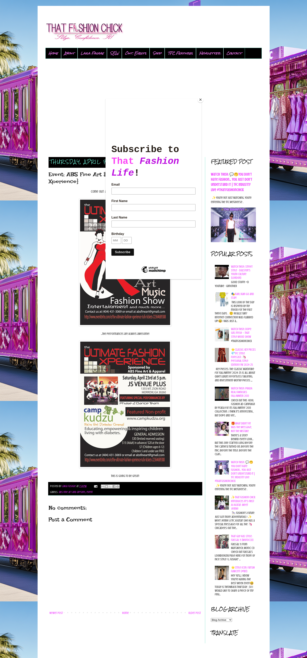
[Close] (200, 100)
